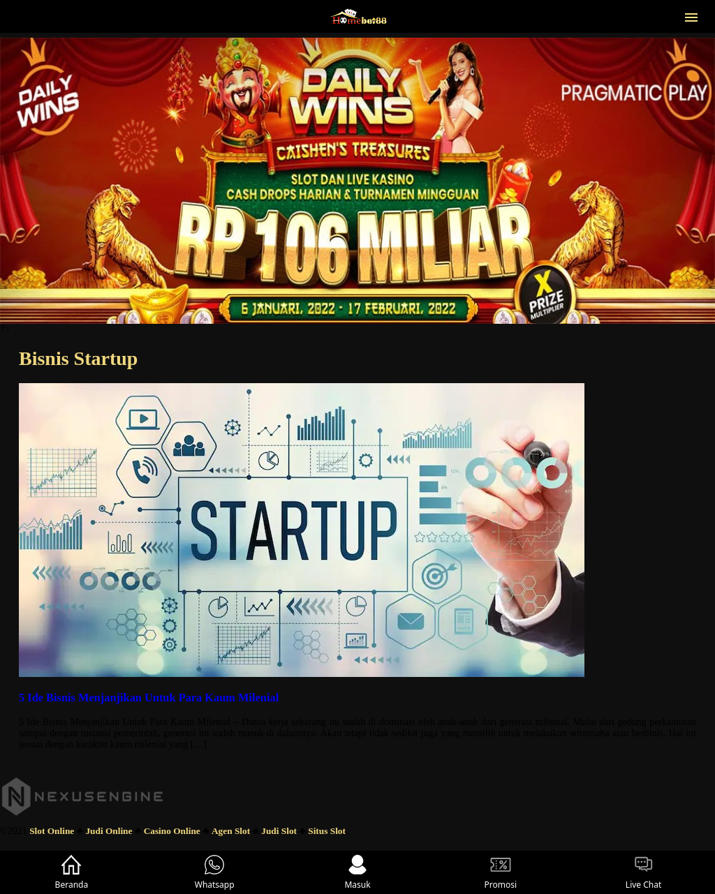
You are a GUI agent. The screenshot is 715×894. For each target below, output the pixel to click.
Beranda (72, 872)
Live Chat (643, 872)
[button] (691, 16)
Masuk (357, 872)
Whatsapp (215, 872)
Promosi (501, 872)
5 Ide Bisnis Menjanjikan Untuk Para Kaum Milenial (149, 697)
